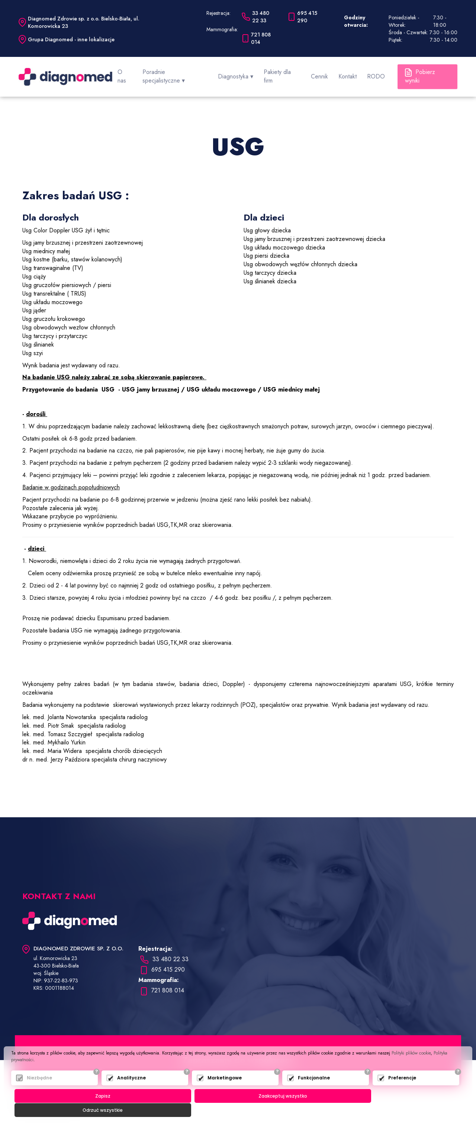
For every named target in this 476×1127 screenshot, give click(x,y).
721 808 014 (162, 984)
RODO (376, 73)
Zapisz (88, 1110)
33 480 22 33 (164, 953)
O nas (139, 73)
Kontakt (350, 73)
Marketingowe (225, 1092)
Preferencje (402, 1092)
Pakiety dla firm (290, 73)
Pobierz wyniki (426, 72)
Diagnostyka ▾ (246, 73)
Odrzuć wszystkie (391, 1110)
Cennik (325, 73)
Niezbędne (39, 1092)
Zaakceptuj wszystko (239, 1110)
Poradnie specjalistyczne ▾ (187, 73)
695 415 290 (162, 963)
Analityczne (131, 1092)
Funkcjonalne (314, 1092)
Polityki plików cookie (411, 1067)
